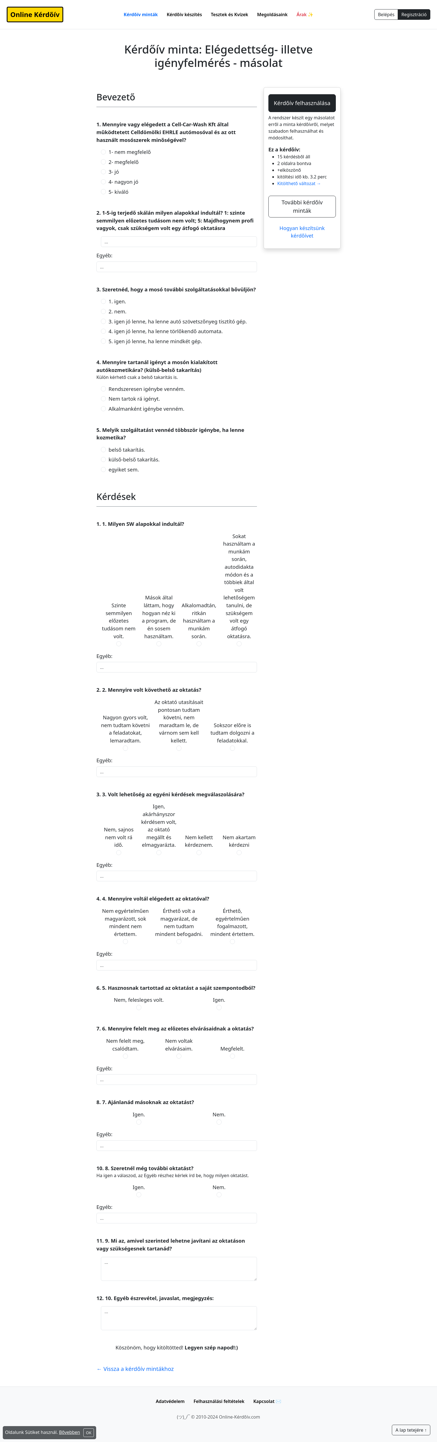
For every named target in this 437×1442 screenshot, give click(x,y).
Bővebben (69, 1432)
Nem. (219, 1114)
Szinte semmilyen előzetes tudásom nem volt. (118, 620)
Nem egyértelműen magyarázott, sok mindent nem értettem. (125, 922)
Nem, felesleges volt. (139, 999)
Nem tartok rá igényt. (134, 398)
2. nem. (118, 311)
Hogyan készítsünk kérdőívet (302, 231)
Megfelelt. (232, 1048)
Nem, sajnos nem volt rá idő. (118, 837)
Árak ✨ (305, 14)
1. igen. (117, 301)
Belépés (386, 14)
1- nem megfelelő (130, 151)
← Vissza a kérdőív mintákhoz (135, 1369)
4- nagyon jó (124, 181)
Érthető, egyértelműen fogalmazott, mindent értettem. (232, 922)
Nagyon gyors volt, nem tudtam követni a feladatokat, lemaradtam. (125, 729)
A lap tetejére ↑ (411, 1430)
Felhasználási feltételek (218, 1401)
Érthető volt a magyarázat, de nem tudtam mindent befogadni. (179, 922)
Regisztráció (414, 14)
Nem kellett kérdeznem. (199, 841)
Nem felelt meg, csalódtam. (125, 1044)
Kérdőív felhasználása (302, 103)
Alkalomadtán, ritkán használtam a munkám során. (199, 620)
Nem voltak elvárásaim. (179, 1044)
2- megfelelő (124, 161)
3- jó (114, 171)
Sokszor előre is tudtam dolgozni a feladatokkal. (232, 733)
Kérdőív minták (141, 14)
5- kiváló (118, 191)
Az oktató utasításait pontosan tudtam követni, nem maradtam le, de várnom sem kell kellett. (179, 721)
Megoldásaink (272, 14)
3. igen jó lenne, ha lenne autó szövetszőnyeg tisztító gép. (178, 321)
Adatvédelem (170, 1401)
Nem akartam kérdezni (239, 841)
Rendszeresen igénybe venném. (147, 388)
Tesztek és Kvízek (229, 14)
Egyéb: (104, 255)
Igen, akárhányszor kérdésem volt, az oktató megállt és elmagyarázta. (158, 825)
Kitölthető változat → (299, 183)
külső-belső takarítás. (134, 459)
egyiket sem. (124, 469)
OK (88, 1432)
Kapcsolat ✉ (267, 1401)
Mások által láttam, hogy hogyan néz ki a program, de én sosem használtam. (159, 616)
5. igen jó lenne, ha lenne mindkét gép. (155, 341)
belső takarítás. (127, 449)
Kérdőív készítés (184, 14)
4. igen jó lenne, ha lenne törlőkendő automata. (166, 331)
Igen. (219, 999)
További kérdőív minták (301, 206)
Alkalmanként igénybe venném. (146, 408)
